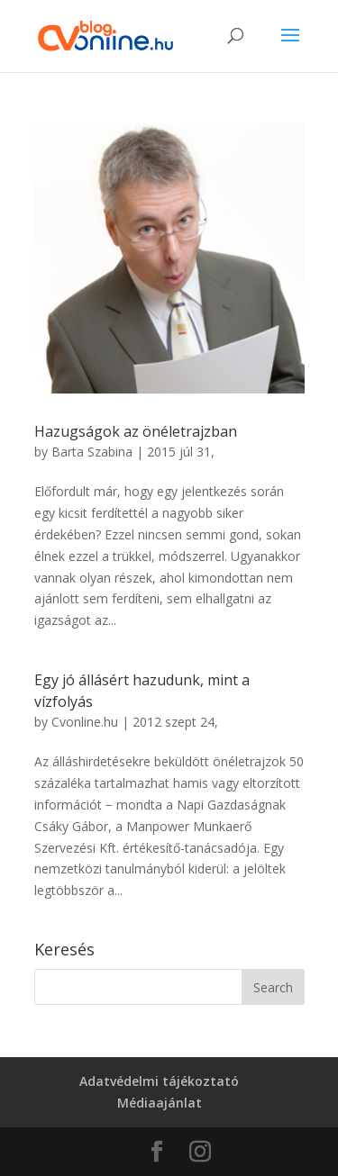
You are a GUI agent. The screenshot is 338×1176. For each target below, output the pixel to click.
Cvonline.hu (84, 721)
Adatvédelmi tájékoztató (159, 1081)
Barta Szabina (91, 451)
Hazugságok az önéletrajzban (135, 431)
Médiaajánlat (159, 1102)
